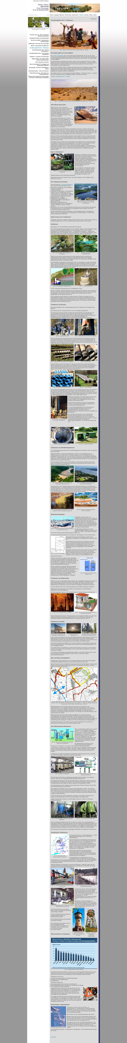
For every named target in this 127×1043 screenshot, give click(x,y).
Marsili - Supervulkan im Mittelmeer (40, 45)
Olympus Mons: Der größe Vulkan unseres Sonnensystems (40, 59)
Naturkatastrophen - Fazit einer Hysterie (39, 71)
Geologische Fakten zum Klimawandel (39, 38)
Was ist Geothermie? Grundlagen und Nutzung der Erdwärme (39, 65)
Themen (81, 15)
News (91, 15)
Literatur (86, 15)
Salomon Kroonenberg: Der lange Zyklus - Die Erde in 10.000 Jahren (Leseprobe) (38, 77)
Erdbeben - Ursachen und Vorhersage (39, 56)
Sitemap (46, 0)
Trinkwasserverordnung (67, 184)
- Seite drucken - (93, 18)
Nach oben (53, 1037)
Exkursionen (75, 15)
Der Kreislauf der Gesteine (42, 62)
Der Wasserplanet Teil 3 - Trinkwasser (39, 47)
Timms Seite (68, 15)
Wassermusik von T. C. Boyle (63, 76)
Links (94, 15)
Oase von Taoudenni (58, 55)
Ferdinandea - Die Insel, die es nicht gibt (38, 43)
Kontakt (41, 0)
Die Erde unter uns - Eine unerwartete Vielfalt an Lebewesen (39, 35)
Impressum (36, 0)
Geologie (56, 15)
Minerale (62, 15)
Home (51, 15)
